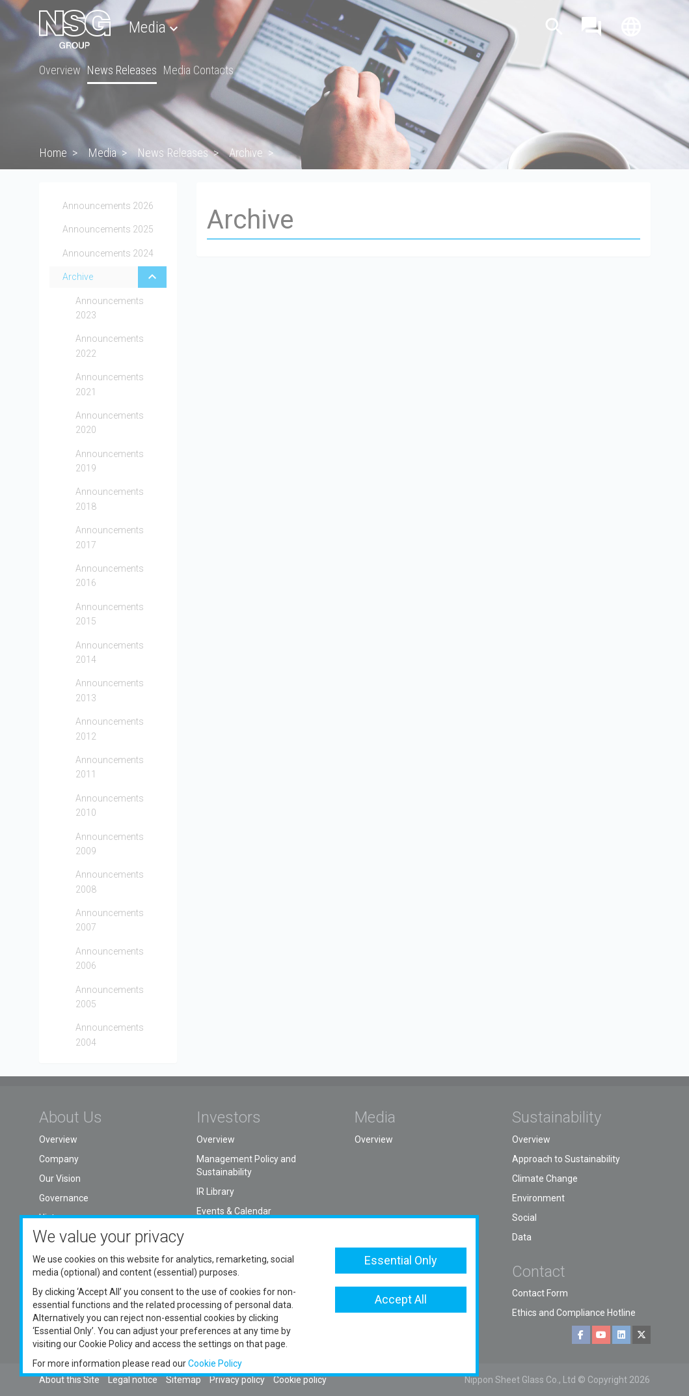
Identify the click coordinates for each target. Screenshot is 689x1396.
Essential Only (400, 1260)
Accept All (401, 1299)
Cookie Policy (215, 1363)
